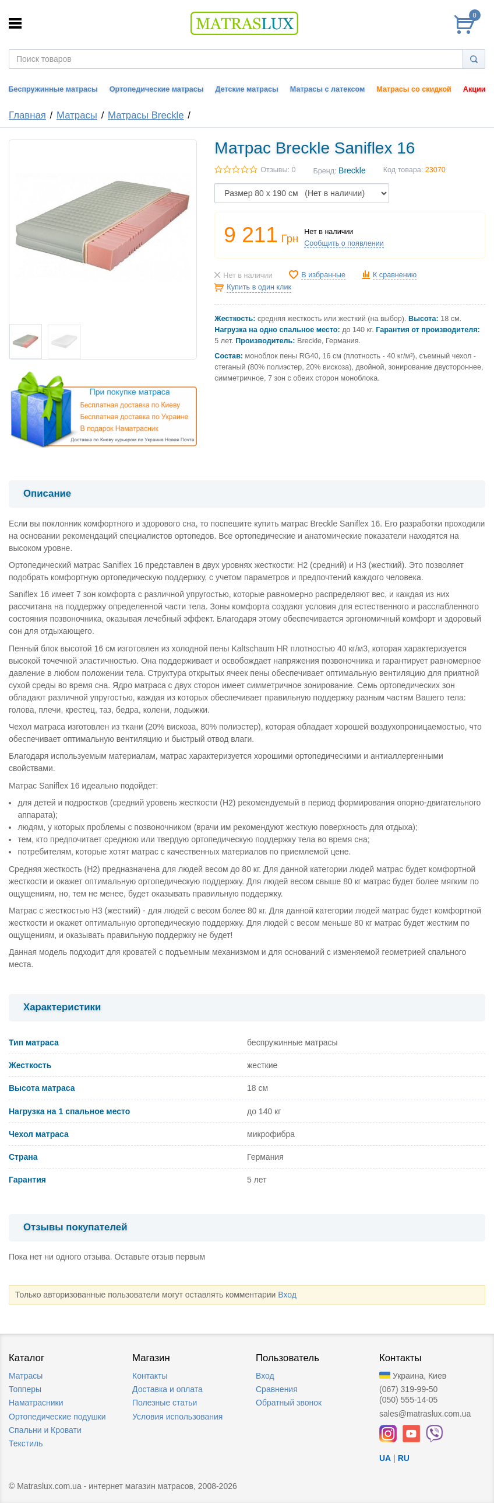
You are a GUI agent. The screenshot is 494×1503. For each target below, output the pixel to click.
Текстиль (26, 1443)
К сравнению (395, 275)
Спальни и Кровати (45, 1430)
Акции (474, 89)
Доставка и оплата (167, 1389)
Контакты (149, 1375)
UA (385, 1458)
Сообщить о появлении (343, 243)
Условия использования (177, 1416)
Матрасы (77, 115)
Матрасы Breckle (146, 115)
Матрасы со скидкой (413, 89)
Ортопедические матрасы (157, 89)
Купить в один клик (259, 287)
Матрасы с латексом (327, 89)
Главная (27, 115)
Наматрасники (36, 1402)
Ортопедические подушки (57, 1416)
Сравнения (277, 1389)
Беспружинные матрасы (53, 89)
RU (404, 1458)
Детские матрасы (247, 89)
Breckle (352, 170)
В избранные (323, 275)
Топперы (25, 1389)
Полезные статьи (164, 1402)
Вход (287, 1294)
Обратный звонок (289, 1402)
